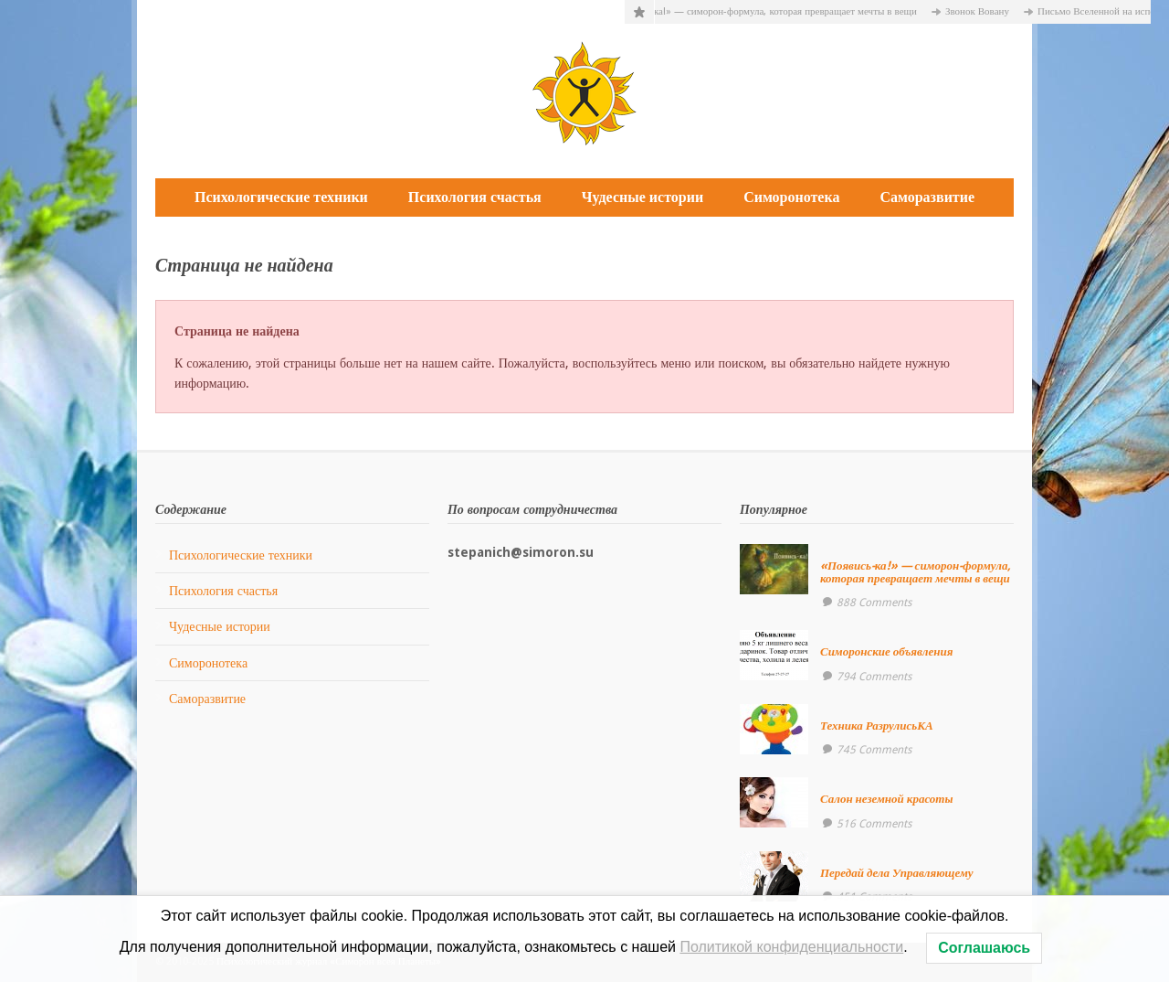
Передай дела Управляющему (897, 873)
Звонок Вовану (982, 11)
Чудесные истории (642, 197)
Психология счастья (475, 197)
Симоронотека (791, 197)
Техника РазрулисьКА (876, 725)
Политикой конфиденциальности (791, 947)
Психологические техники (281, 197)
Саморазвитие (926, 197)
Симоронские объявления (886, 651)
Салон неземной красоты (886, 799)
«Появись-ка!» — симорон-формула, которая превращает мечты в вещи (768, 11)
